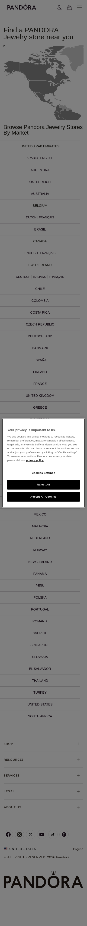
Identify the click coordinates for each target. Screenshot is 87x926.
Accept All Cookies (43, 496)
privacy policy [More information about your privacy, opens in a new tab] (35, 460)
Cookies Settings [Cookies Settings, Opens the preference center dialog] (43, 472)
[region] (43, 463)
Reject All (43, 484)
